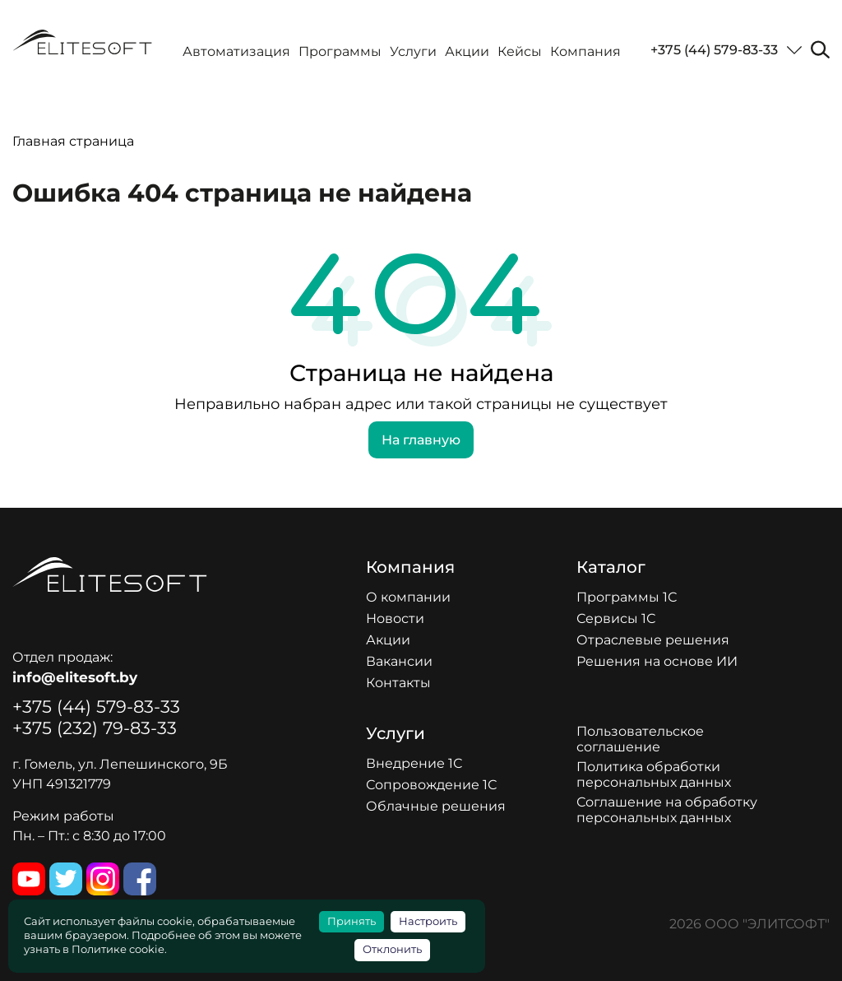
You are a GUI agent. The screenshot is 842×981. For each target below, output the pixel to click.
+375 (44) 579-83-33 (714, 50)
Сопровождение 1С (431, 785)
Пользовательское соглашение (640, 739)
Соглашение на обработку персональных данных (666, 809)
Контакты (398, 682)
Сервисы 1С (615, 618)
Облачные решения (436, 806)
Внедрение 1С (414, 763)
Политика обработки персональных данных (653, 774)
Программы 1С (626, 597)
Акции (467, 51)
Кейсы (519, 51)
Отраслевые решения (652, 640)
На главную (421, 440)
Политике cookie (118, 949)
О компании (408, 597)
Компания (585, 51)
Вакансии (399, 661)
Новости (395, 618)
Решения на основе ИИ (657, 661)
